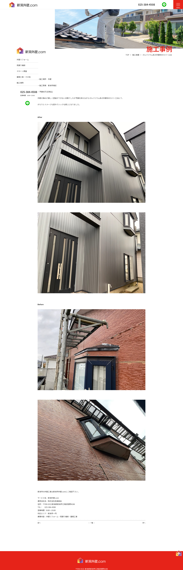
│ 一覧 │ (91, 523)
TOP (127, 54)
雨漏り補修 (21, 65)
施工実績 (135, 54)
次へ (143, 523)
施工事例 (20, 82)
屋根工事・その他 (23, 77)
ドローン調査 (22, 71)
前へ (39, 523)
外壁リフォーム (23, 59)
